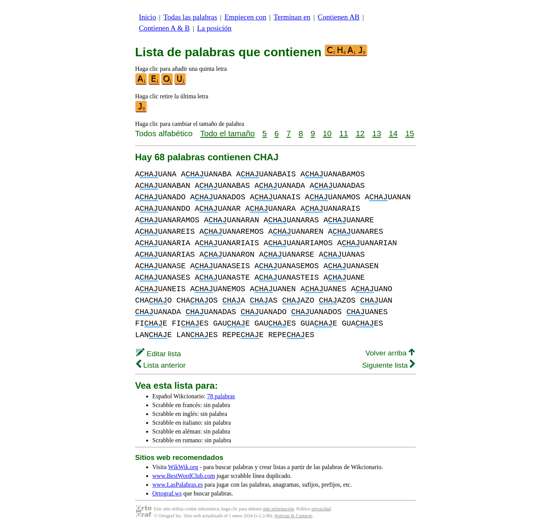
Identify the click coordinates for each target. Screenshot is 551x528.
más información (278, 509)
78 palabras (221, 396)
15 (409, 133)
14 (393, 133)
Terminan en (292, 17)
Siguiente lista (388, 365)
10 (327, 133)
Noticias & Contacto (293, 515)
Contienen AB (338, 17)
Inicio (147, 17)
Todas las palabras (190, 17)
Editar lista (158, 354)
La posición (214, 28)
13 (376, 133)
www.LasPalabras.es (177, 484)
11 (343, 133)
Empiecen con (245, 17)
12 (360, 133)
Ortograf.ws (167, 493)
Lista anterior (161, 365)
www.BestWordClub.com (183, 476)
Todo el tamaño (227, 133)
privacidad (321, 509)
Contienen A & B (164, 28)
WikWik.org (183, 467)
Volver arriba (390, 353)
